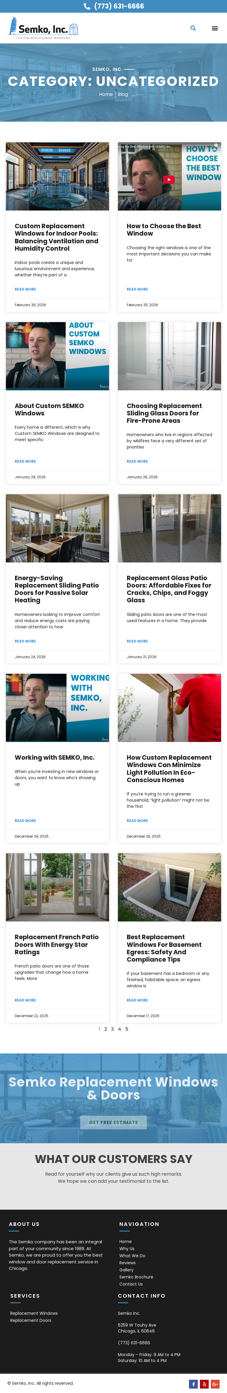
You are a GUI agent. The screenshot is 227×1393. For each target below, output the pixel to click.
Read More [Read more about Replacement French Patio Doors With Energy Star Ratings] (25, 1000)
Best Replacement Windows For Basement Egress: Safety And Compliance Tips (164, 948)
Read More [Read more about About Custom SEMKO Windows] (25, 461)
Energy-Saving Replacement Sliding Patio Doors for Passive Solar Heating (57, 589)
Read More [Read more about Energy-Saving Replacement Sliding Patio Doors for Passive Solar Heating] (25, 641)
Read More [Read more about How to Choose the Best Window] (137, 289)
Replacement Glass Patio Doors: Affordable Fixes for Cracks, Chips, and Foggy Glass (169, 589)
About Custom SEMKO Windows (49, 409)
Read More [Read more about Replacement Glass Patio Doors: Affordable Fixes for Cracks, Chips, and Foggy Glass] (137, 641)
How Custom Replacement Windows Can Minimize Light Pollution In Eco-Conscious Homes (169, 768)
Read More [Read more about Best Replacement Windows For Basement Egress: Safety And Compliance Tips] (137, 1000)
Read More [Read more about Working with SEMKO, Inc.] (25, 820)
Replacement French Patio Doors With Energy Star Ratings (57, 944)
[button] (193, 28)
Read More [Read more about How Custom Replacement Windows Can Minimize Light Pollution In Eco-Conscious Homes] (137, 820)
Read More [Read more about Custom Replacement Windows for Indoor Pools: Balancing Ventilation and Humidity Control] (25, 289)
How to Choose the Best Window (164, 230)
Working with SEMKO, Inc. (54, 757)
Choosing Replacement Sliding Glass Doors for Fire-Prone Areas (164, 413)
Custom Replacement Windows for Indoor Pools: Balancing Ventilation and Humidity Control (56, 237)
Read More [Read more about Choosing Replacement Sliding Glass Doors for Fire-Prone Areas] (137, 461)
